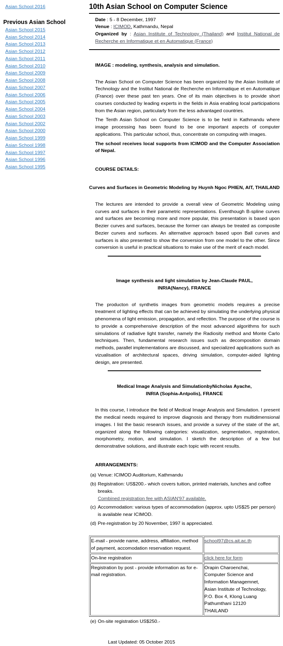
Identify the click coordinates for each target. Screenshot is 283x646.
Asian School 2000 (25, 130)
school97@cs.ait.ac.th (228, 541)
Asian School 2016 (25, 6)
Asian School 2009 (25, 73)
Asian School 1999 (25, 138)
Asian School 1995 (25, 167)
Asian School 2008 (25, 80)
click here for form (224, 558)
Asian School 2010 (25, 66)
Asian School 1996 (25, 159)
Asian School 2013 (25, 44)
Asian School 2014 (25, 37)
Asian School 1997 (25, 152)
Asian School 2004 (25, 109)
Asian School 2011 (25, 58)
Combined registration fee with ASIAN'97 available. (152, 498)
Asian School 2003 (25, 116)
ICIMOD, (122, 26)
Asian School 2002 (25, 123)
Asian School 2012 (25, 51)
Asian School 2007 (25, 87)
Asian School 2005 (25, 101)
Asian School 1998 (25, 145)
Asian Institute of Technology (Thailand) (179, 34)
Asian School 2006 (25, 95)
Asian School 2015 (25, 30)
